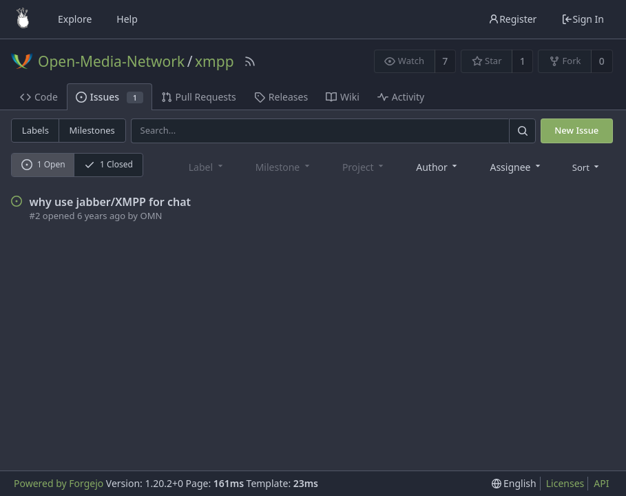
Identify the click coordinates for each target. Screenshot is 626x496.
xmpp (214, 61)
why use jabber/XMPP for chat (110, 201)
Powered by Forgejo (58, 483)
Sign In (582, 18)
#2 (35, 215)
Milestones (92, 130)
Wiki (342, 96)
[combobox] (437, 166)
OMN (151, 215)
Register (512, 18)
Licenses (565, 483)
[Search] (522, 130)
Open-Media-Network (111, 61)
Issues (109, 96)
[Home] (22, 19)
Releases (281, 96)
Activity (400, 96)
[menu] (587, 166)
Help (127, 18)
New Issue (576, 130)
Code (39, 96)
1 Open (43, 164)
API (601, 483)
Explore (75, 18)
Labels (35, 130)
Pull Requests (198, 96)
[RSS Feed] (250, 61)
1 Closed (108, 164)
